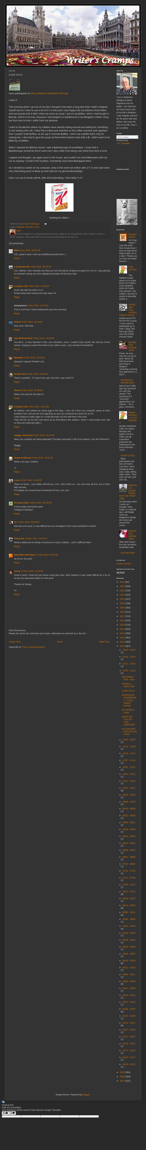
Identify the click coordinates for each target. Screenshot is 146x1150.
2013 (122, 633)
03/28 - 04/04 (128, 981)
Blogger (86, 1094)
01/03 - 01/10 (128, 1064)
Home (60, 642)
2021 (122, 599)
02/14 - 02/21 (128, 1023)
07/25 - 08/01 (128, 864)
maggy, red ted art (23, 435)
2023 (122, 590)
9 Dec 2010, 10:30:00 (38, 286)
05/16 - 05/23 (128, 933)
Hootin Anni (20, 374)
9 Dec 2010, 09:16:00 (40, 266)
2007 (122, 1081)
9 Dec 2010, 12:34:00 (37, 305)
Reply (17, 258)
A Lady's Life (20, 286)
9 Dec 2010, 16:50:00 (37, 374)
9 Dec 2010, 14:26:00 (43, 338)
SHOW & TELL (128, 455)
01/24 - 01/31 (128, 1043)
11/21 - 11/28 (128, 746)
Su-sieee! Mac (21, 502)
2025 (122, 582)
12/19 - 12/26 (128, 657)
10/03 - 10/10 (128, 795)
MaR (16, 250)
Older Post (104, 642)
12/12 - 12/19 (128, 663)
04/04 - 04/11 (128, 974)
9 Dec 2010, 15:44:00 (34, 357)
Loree (17, 480)
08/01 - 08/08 (128, 857)
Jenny (17, 571)
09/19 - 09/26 (128, 808)
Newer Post (15, 642)
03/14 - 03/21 (128, 995)
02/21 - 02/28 (128, 1016)
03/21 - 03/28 (128, 988)
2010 (122, 646)
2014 (122, 629)
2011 (122, 642)
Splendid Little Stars (24, 555)
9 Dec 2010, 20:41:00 (42, 458)
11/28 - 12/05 (128, 739)
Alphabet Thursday (24, 227)
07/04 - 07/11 (128, 884)
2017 (122, 616)
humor (37, 227)
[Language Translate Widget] (127, 137)
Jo (15, 522)
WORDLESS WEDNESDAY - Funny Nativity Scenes (129, 700)
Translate (123, 143)
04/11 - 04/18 (128, 967)
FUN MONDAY (132, 269)
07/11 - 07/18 (128, 878)
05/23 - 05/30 (128, 926)
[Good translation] (5, 1113)
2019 (122, 607)
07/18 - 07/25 (128, 871)
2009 (122, 1072)
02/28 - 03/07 (128, 1009)
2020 (122, 603)
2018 (122, 612)
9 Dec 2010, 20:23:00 (43, 435)
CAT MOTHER (128, 553)
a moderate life (21, 266)
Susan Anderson (22, 458)
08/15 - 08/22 (128, 843)
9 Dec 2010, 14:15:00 (31, 322)
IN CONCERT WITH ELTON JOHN (129, 731)
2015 (122, 625)
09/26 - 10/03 (128, 802)
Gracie (17, 322)
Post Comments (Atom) (33, 647)
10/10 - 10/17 (128, 788)
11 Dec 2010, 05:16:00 (47, 555)
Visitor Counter (123, 563)
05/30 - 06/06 (128, 919)
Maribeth (18, 357)
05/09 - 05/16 (128, 940)
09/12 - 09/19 (128, 815)
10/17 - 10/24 (128, 781)
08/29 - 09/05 (128, 829)
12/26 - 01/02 (128, 650)
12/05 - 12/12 (128, 670)
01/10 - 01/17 (128, 1057)
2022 (122, 595)
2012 (122, 637)
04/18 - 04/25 (128, 960)
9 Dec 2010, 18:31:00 (38, 406)
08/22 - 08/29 (128, 836)
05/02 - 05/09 (128, 947)
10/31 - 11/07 (128, 767)
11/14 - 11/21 (128, 753)
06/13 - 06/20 (128, 905)
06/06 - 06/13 (128, 912)
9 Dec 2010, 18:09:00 (32, 390)
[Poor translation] (12, 1113)
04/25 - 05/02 (128, 954)
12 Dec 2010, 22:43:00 (32, 571)
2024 (122, 586)
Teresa (17, 390)
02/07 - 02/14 (128, 1029)
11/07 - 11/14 (128, 760)
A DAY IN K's (128, 691)
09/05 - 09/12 (128, 822)
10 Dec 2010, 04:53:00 (40, 502)
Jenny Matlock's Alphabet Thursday (49, 93)
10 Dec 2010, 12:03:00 (36, 538)
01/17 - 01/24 (128, 1050)
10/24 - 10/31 (128, 774)
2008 (122, 1076)
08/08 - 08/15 (128, 850)
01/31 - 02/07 (128, 1036)
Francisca (19, 538)
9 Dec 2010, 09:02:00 (29, 250)
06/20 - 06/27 (128, 898)
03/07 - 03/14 (128, 1002)
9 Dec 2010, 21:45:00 (31, 480)
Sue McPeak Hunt (23, 338)
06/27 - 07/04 (128, 891)
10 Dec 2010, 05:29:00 (28, 522)
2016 (122, 620)
